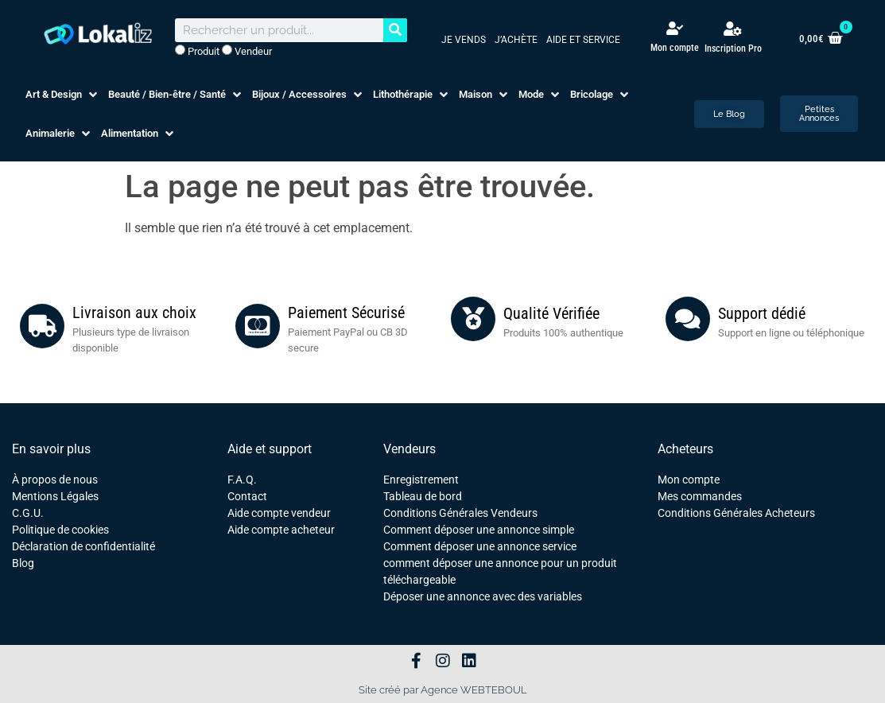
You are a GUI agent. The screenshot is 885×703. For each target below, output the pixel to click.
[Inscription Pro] (733, 28)
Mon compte (674, 47)
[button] (62, 95)
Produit (197, 51)
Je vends (463, 39)
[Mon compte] (674, 28)
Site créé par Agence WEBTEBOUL (443, 690)
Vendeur (247, 51)
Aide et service (583, 39)
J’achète (516, 39)
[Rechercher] (395, 30)
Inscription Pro (733, 48)
